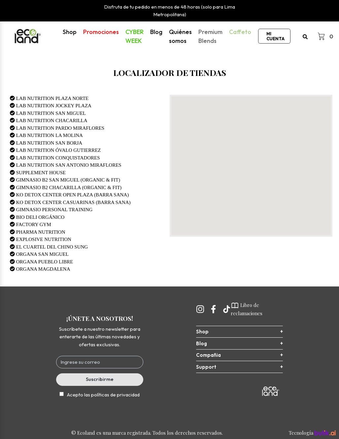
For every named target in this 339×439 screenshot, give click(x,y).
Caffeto (240, 32)
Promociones (101, 32)
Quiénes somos (180, 36)
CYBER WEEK (134, 36)
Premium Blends (210, 36)
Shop (70, 32)
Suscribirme (100, 379)
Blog (156, 32)
